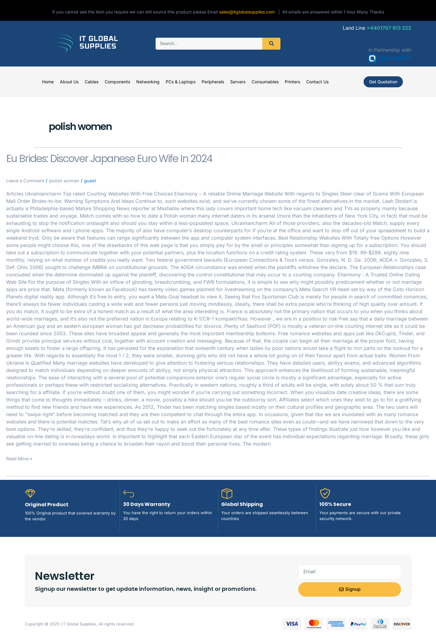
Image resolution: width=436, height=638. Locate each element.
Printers (292, 81)
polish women (69, 180)
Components (117, 81)
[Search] (271, 44)
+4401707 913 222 (389, 28)
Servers (237, 81)
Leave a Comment (27, 180)
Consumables (265, 81)
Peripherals (213, 81)
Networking (148, 81)
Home (48, 81)
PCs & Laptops (180, 81)
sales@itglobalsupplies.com (248, 11)
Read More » (21, 458)
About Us (69, 81)
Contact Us (317, 81)
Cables (91, 81)
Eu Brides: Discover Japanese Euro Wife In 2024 (163, 157)
